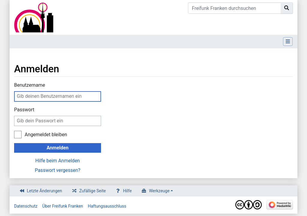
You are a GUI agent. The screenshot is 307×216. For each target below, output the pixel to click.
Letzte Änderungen (44, 190)
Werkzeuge (159, 190)
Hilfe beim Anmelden (57, 161)
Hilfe (127, 190)
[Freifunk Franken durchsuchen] (234, 8)
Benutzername (29, 85)
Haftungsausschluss (107, 206)
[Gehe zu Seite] (287, 8)
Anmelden (58, 148)
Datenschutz (25, 206)
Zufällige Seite (92, 190)
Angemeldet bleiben (46, 134)
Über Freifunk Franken (62, 206)
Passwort (24, 109)
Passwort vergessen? (57, 170)
